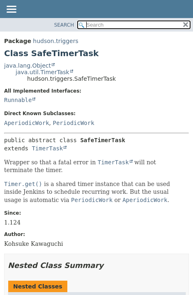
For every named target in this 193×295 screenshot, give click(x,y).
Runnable (18, 100)
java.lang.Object (27, 65)
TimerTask (47, 148)
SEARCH (64, 25)
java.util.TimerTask (42, 72)
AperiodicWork (26, 123)
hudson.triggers (55, 41)
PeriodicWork (73, 123)
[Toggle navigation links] (11, 10)
